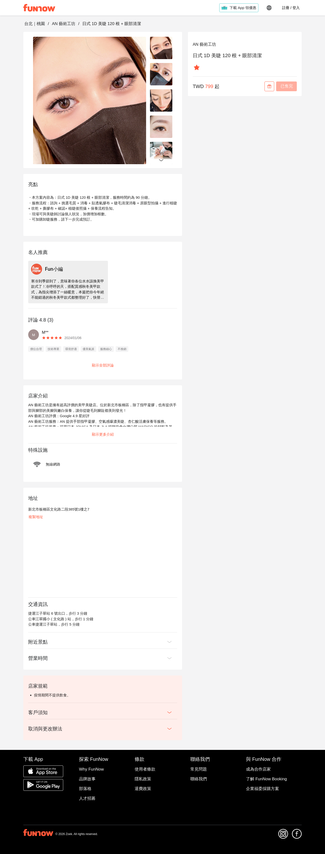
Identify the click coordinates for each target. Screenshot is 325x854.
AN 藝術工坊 (63, 23)
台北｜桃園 (34, 23)
